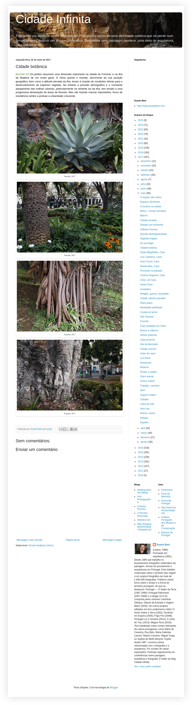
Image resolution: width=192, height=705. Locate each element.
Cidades (144, 399)
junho (144, 188)
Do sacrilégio (147, 243)
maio (143, 193)
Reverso (144, 367)
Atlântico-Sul (143, 520)
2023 (141, 129)
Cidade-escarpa (148, 220)
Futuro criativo (147, 381)
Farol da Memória (165, 495)
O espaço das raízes (151, 197)
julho (143, 184)
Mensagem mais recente (29, 540)
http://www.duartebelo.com (151, 106)
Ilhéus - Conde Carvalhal (153, 211)
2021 (141, 138)
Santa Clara (146, 284)
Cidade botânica (148, 247)
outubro (145, 170)
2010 (141, 475)
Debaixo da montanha (151, 224)
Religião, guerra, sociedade (154, 293)
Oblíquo (144, 418)
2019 (141, 147)
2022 (141, 134)
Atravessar (145, 362)
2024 (141, 125)
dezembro (146, 161)
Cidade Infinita (53, 19)
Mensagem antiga (112, 540)
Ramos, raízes (147, 413)
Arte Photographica (144, 499)
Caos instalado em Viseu (153, 326)
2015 (141, 452)
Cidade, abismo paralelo (152, 298)
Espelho (144, 422)
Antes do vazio (148, 353)
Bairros (144, 215)
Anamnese (166, 489)
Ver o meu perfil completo (147, 666)
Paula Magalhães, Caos (152, 252)
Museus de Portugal (167, 534)
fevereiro (145, 437)
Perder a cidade (148, 372)
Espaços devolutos (150, 201)
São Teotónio (147, 316)
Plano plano (146, 303)
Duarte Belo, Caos (149, 266)
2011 (141, 470)
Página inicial (73, 540)
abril (143, 428)
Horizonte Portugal (166, 502)
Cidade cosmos (148, 349)
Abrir (142, 390)
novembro (146, 165)
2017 (141, 157)
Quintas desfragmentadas (153, 234)
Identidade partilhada (151, 307)
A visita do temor (149, 312)
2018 (141, 152)
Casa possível (147, 339)
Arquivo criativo (148, 395)
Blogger (114, 687)
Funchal (144, 321)
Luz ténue (145, 358)
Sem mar (145, 408)
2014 (141, 457)
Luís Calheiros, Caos (151, 257)
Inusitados (145, 289)
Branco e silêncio (149, 330)
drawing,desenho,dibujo (144, 491)
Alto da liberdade (149, 344)
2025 (141, 120)
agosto (144, 179)
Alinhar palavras (148, 335)
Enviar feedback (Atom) (41, 545)
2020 (141, 143)
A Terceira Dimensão (142, 514)
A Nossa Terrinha (141, 507)
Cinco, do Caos (148, 280)
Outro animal (147, 376)
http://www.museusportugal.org (168, 510)
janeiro (144, 442)
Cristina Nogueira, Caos (152, 275)
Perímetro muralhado (151, 270)
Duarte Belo (163, 544)
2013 (141, 461)
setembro (146, 174)
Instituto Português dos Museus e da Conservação (168, 523)
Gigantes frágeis (148, 238)
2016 (141, 447)
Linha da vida (147, 404)
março (144, 432)
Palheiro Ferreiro (149, 229)
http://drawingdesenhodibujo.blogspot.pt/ (144, 527)
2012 (141, 466)
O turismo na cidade (150, 206)
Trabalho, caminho (149, 385)
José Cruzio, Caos (149, 261)
